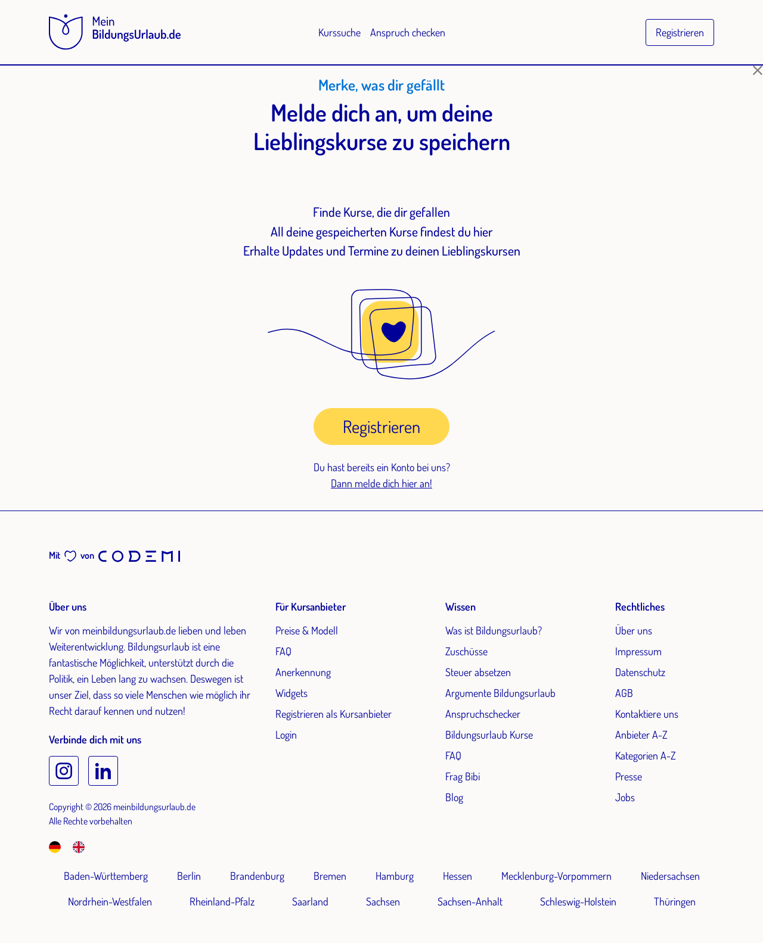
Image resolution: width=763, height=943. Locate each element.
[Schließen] (757, 70)
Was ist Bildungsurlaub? (493, 630)
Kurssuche (339, 32)
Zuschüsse (466, 651)
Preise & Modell (306, 630)
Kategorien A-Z (645, 755)
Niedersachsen (670, 875)
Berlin (189, 875)
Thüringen (675, 901)
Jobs (625, 797)
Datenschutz (640, 672)
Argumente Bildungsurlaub (500, 692)
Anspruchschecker (482, 713)
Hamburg (395, 875)
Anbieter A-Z (641, 734)
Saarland (310, 901)
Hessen (457, 875)
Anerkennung (303, 672)
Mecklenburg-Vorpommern (556, 875)
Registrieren (680, 32)
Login (286, 734)
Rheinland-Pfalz (222, 901)
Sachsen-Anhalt (470, 901)
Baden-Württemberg (106, 875)
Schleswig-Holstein (578, 901)
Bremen (330, 875)
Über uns (633, 630)
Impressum (638, 651)
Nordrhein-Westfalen (110, 901)
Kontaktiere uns (646, 713)
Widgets (291, 692)
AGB (624, 692)
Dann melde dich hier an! (381, 483)
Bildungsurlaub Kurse (489, 734)
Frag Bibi (462, 776)
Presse (628, 776)
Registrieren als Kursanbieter (333, 713)
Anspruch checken (407, 32)
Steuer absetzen (478, 672)
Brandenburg (257, 875)
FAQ (283, 651)
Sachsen (383, 901)
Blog (454, 797)
